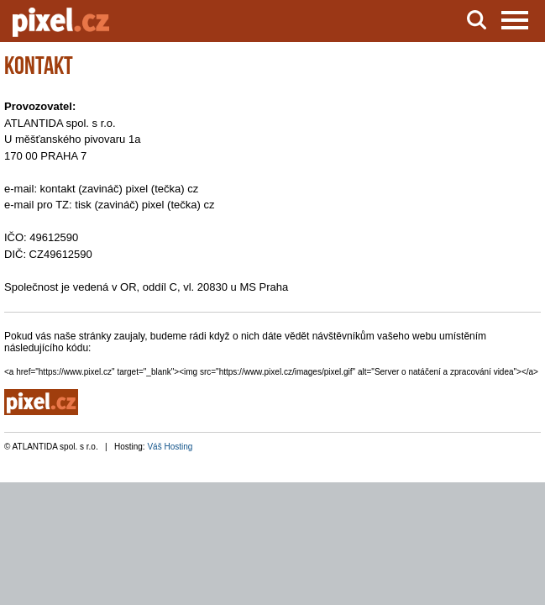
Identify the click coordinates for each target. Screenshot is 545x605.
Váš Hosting (169, 446)
